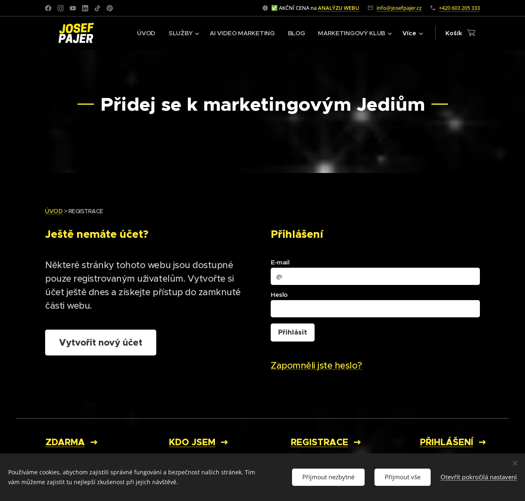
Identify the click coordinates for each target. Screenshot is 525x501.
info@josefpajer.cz (399, 7)
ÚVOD (53, 211)
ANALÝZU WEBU (338, 7)
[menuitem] (142, 33)
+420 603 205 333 (459, 7)
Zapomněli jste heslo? (316, 365)
